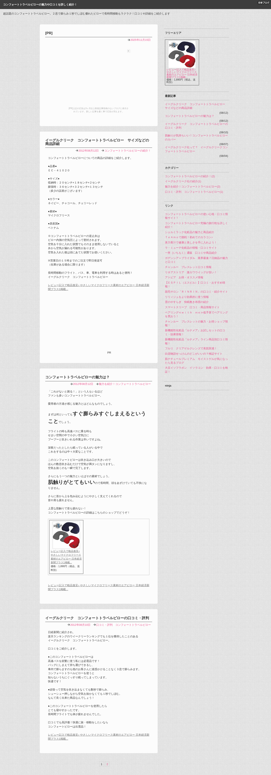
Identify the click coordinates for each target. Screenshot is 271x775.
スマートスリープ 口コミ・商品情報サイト (192, 307)
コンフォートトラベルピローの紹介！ (127, 150)
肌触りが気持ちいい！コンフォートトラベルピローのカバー (196, 137)
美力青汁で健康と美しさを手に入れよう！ (191, 242)
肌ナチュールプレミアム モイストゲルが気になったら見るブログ (196, 360)
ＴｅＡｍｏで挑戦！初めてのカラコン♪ (189, 237)
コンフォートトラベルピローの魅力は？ (77, 377)
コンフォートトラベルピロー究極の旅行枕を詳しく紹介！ (196, 225)
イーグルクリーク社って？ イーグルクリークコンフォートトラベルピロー (196, 149)
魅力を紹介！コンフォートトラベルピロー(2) (192, 186)
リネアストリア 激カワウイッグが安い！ (191, 272)
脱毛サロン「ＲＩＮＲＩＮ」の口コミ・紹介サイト (196, 291)
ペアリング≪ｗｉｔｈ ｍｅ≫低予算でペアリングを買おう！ (196, 314)
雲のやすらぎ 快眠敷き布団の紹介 (187, 302)
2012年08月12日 (88, 150)
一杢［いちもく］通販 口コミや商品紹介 (191, 252)
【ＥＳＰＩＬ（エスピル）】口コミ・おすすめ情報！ (195, 284)
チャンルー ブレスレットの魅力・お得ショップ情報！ (196, 323)
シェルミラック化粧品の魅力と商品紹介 (189, 232)
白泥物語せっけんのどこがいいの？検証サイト (193, 353)
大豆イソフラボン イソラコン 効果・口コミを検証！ (196, 369)
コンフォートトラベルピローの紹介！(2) (190, 176)
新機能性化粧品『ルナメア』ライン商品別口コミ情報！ (196, 341)
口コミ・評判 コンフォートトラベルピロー (123, 624)
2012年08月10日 (80, 624)
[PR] (49, 33)
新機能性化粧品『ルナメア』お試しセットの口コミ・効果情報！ (195, 332)
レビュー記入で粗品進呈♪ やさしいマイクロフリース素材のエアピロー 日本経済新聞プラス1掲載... (181, 73)
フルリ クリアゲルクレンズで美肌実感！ (191, 348)
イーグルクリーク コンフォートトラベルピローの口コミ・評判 (97, 618)
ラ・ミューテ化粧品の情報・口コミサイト (191, 247)
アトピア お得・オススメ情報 (184, 277)
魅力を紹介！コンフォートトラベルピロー (125, 384)
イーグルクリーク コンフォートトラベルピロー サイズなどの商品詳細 (97, 142)
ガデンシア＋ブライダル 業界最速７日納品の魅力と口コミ (196, 259)
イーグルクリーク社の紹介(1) (183, 181)
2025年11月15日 (140, 39)
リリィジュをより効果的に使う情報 (187, 296)
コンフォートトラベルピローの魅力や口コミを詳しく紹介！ (40, 4)
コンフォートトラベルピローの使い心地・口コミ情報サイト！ (196, 216)
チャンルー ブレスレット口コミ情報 (188, 267)
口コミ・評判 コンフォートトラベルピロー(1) (194, 191)
